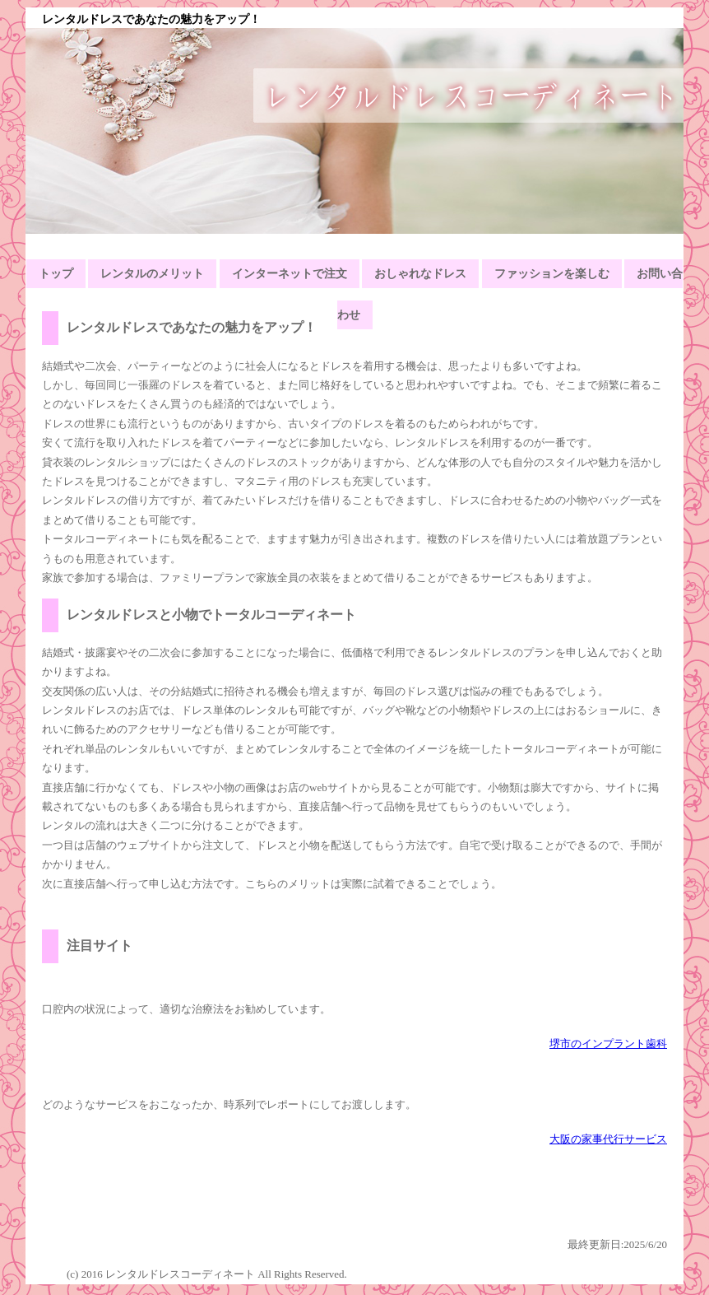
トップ (56, 274)
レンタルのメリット (152, 274)
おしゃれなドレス (420, 274)
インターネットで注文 (289, 274)
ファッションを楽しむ (551, 274)
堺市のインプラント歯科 (608, 1043)
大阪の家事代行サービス (608, 1139)
